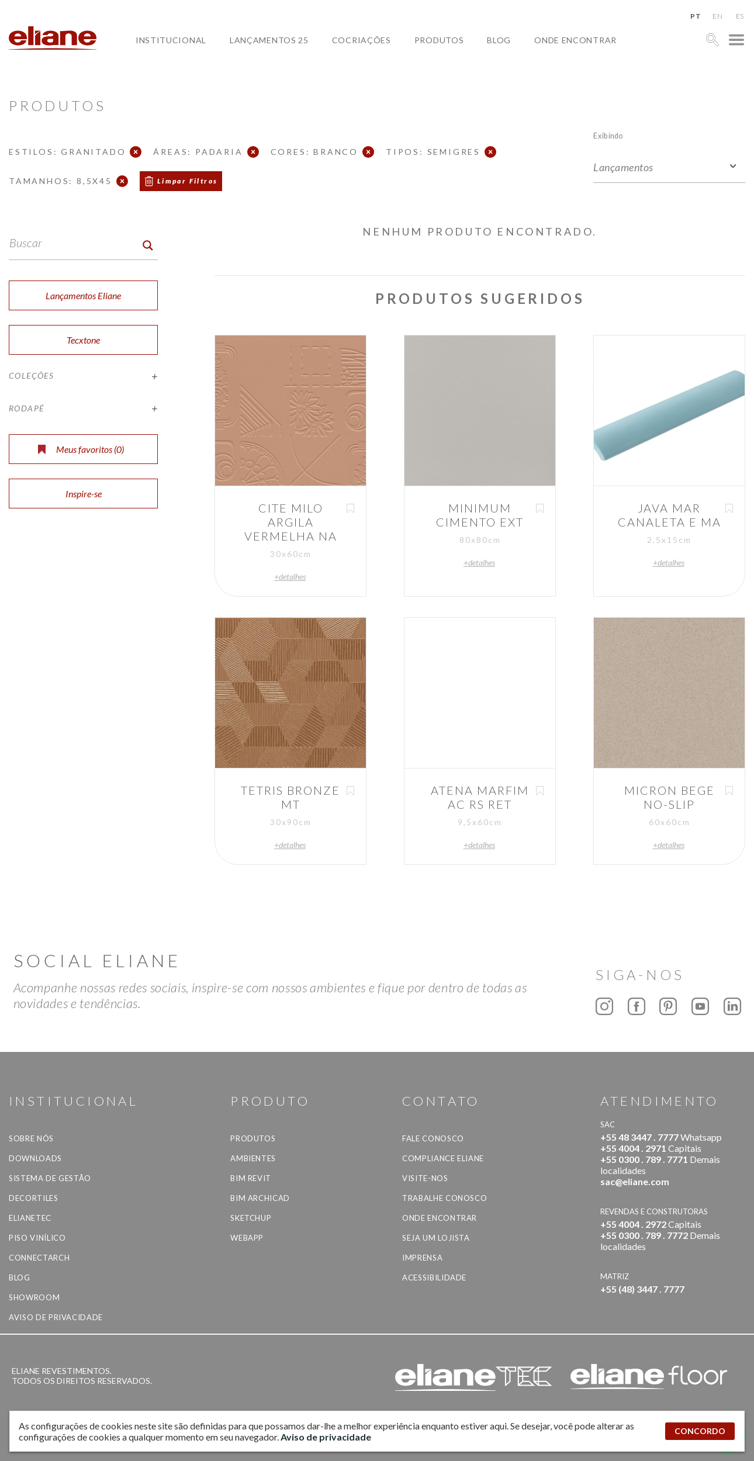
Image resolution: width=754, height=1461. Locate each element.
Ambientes (253, 1158)
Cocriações (361, 40)
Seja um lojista (436, 1237)
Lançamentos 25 (269, 40)
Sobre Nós (31, 1138)
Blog (499, 40)
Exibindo (608, 135)
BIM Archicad (260, 1198)
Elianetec (30, 1218)
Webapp (247, 1237)
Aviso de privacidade (56, 1317)
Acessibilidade (434, 1277)
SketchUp (250, 1218)
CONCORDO (700, 1431)
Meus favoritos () (81, 449)
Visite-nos (425, 1178)
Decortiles (33, 1198)
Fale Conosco (433, 1138)
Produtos (439, 40)
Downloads (35, 1158)
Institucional (171, 40)
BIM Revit (250, 1178)
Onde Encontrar (575, 40)
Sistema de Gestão (50, 1178)
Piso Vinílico (37, 1237)
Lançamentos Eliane (83, 295)
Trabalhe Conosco (444, 1198)
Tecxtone (83, 339)
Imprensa (422, 1257)
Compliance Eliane (443, 1158)
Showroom (34, 1297)
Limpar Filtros (187, 180)
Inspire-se (83, 493)
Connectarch (39, 1257)
